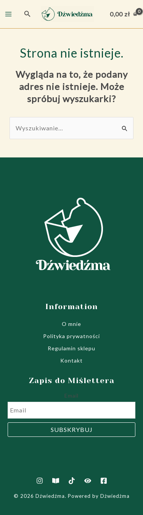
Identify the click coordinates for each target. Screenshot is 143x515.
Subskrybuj (72, 429)
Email (71, 395)
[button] (27, 14)
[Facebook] (103, 480)
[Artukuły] (55, 480)
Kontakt (71, 360)
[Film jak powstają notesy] (87, 480)
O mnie (71, 324)
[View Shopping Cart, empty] (123, 14)
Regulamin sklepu (71, 348)
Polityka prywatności (71, 336)
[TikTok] (71, 480)
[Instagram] (39, 480)
